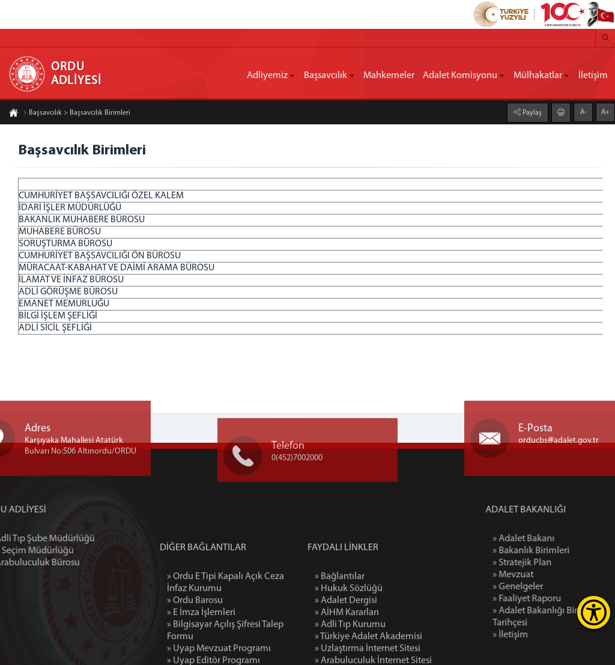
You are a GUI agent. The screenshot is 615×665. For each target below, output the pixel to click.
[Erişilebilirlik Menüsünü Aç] (593, 612)
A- (583, 111)
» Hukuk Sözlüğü (349, 635)
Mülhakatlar (538, 75)
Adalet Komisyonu (460, 75)
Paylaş (531, 112)
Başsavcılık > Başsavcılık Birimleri (76, 113)
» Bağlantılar (340, 623)
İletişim (593, 75)
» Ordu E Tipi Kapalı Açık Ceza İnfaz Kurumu (225, 629)
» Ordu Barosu (195, 647)
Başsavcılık (325, 75)
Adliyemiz (267, 75)
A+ (605, 111)
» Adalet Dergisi (346, 647)
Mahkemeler (388, 75)
